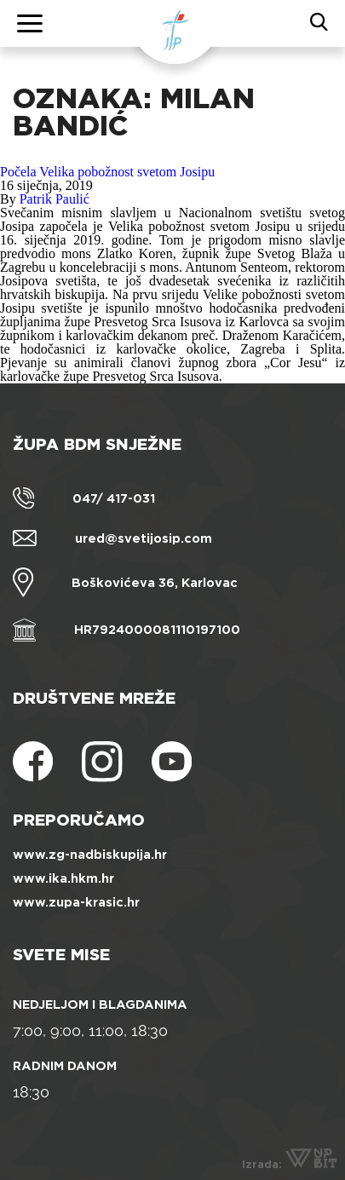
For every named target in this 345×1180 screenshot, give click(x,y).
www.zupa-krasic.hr (76, 902)
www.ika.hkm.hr (63, 878)
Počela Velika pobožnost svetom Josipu (107, 171)
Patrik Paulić (54, 199)
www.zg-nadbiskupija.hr (90, 854)
